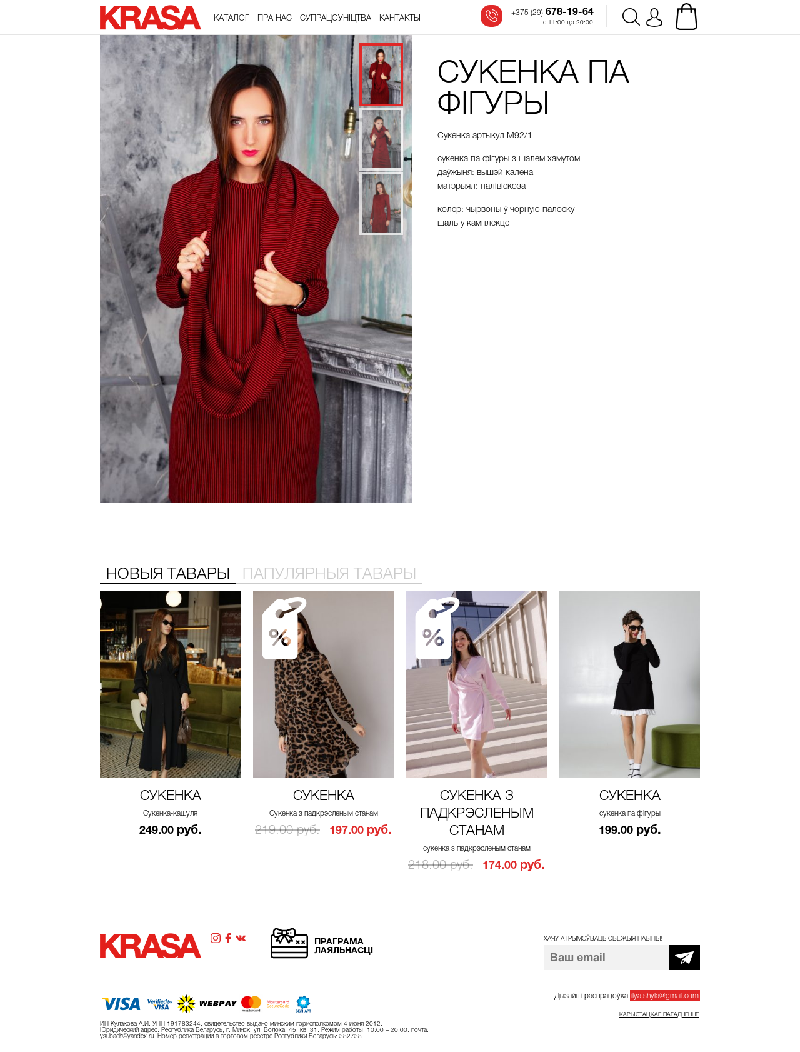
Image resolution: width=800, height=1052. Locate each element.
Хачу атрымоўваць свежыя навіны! (603, 938)
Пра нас (275, 18)
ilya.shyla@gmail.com (665, 995)
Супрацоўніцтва (335, 18)
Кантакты (400, 18)
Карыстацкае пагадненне (659, 1014)
